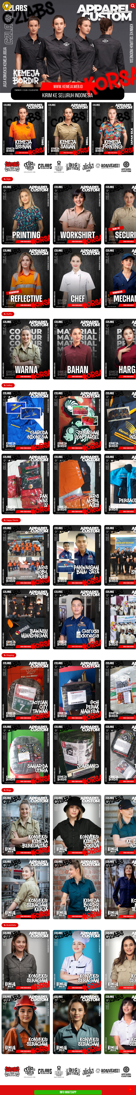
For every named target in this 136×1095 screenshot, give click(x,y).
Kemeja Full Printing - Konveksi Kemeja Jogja (22, 242)
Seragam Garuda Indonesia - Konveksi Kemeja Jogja (23, 447)
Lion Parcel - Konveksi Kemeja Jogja (70, 448)
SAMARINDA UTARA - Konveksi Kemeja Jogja (22, 781)
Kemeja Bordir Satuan (63, 916)
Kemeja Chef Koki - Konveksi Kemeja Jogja (73, 305)
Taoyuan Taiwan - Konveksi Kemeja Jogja (21, 718)
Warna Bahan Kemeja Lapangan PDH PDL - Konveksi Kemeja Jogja (21, 375)
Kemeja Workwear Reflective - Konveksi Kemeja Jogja (24, 304)
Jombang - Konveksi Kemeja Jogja (69, 781)
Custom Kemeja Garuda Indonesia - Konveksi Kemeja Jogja (74, 645)
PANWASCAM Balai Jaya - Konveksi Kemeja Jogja (76, 583)
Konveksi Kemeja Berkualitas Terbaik (19, 853)
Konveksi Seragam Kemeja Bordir (17, 988)
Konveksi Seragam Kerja (13, 916)
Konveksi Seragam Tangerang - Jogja (70, 1051)
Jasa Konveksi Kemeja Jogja (66, 853)
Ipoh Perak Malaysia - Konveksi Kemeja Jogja (74, 718)
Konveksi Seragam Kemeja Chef (68, 988)
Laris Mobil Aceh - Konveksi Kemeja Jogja (21, 583)
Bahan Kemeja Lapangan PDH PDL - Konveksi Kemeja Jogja (74, 375)
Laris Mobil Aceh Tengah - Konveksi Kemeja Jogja (76, 511)
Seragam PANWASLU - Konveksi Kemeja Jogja (23, 511)
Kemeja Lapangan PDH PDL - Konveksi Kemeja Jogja (74, 240)
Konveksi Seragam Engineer (15, 1051)
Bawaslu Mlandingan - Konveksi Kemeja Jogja (23, 646)
